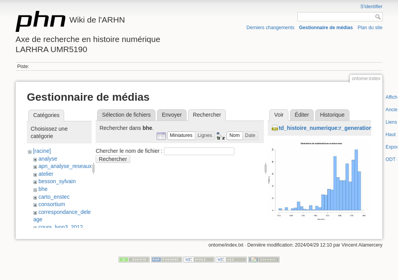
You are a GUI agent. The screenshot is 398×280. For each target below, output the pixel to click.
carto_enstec (54, 197)
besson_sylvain (57, 181)
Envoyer (172, 115)
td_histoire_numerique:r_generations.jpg (332, 128)
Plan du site (370, 27)
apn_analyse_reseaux (65, 166)
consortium (51, 204)
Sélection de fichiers (126, 115)
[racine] (42, 151)
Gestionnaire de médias (326, 27)
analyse (47, 159)
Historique (332, 115)
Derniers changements (270, 27)
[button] (181, 135)
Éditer (302, 115)
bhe (42, 189)
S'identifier (371, 6)
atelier (45, 174)
